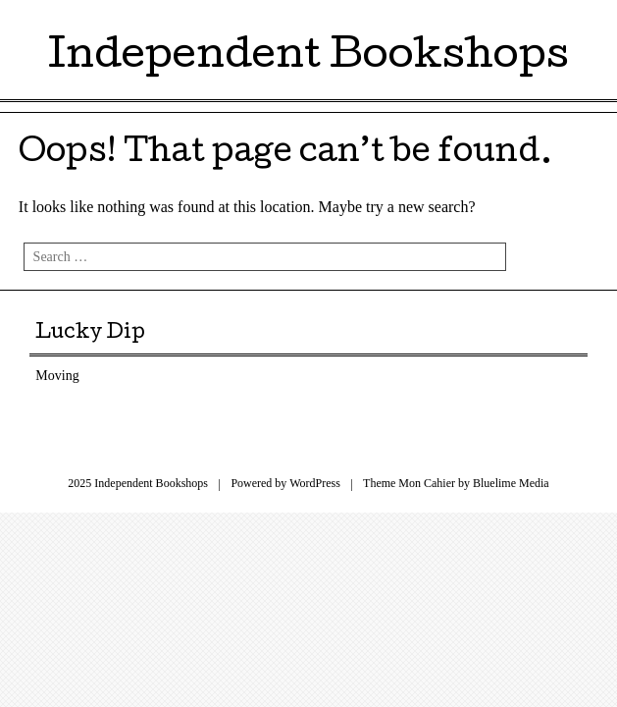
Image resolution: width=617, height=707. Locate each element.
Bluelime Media (511, 483)
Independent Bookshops (308, 58)
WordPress (314, 483)
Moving (56, 375)
